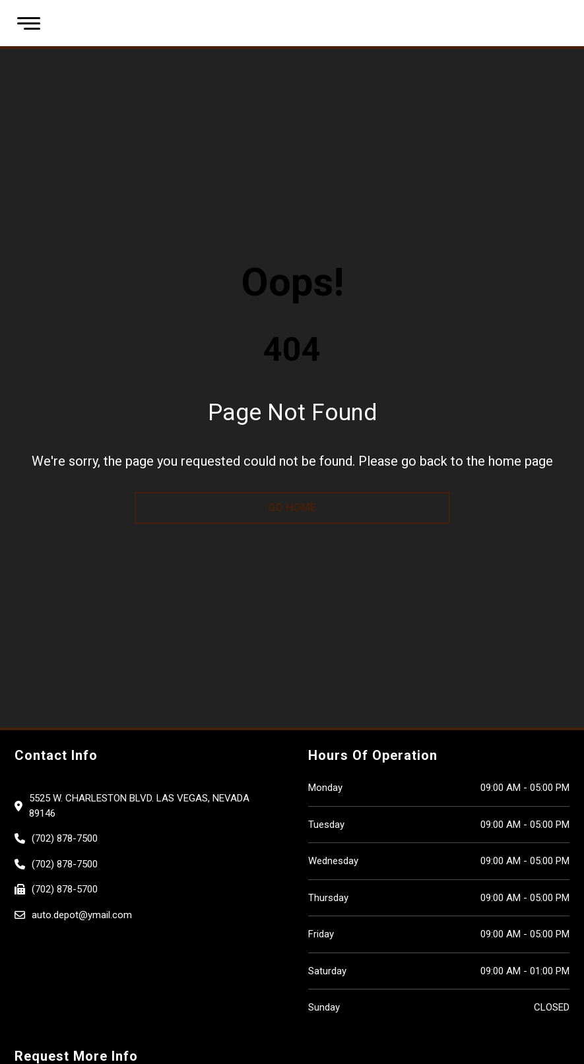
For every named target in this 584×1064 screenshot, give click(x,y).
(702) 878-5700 (65, 889)
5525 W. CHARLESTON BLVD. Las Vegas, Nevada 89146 (139, 805)
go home (292, 507)
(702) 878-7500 (65, 838)
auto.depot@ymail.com (82, 915)
